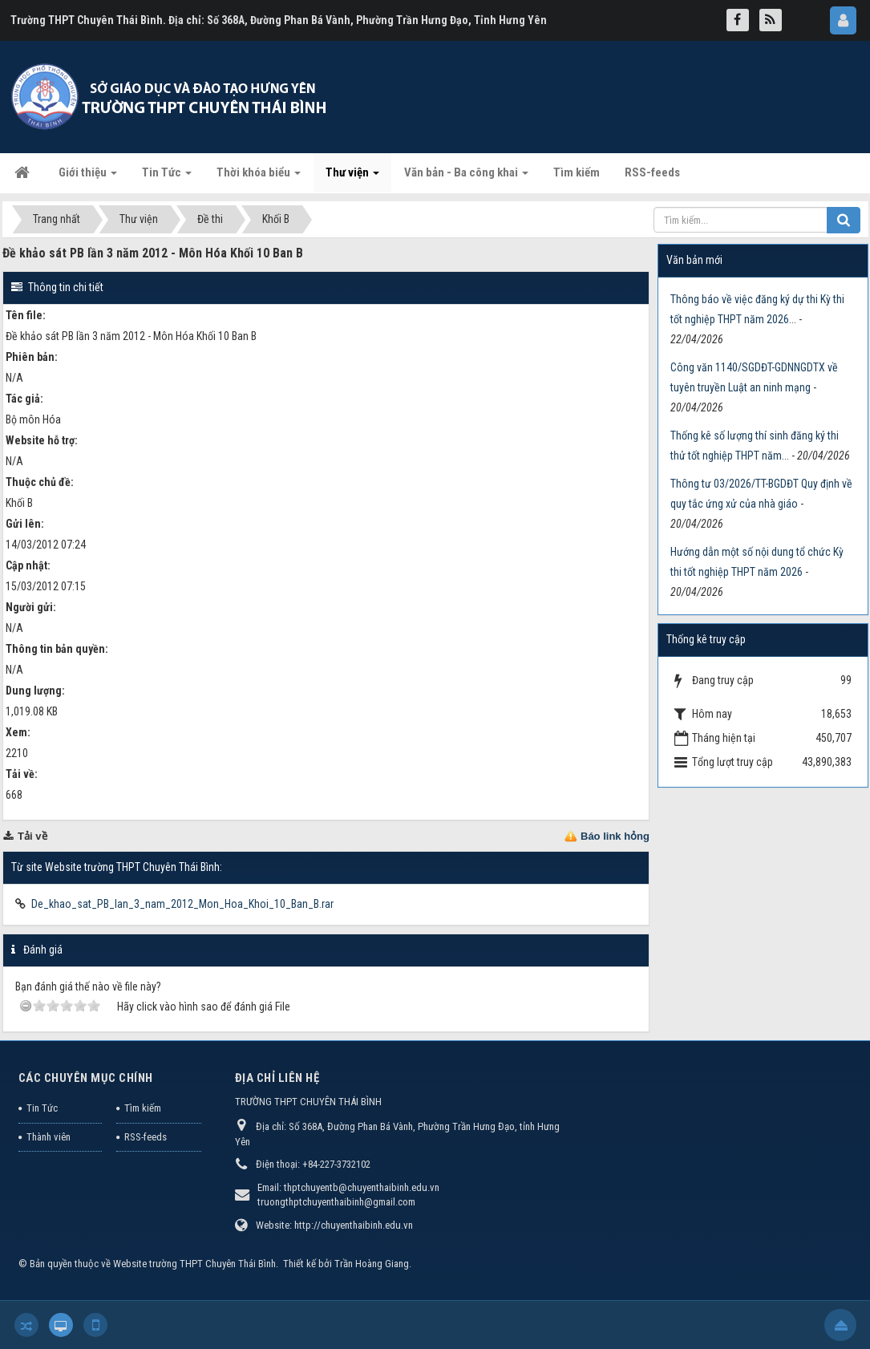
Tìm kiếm (142, 1108)
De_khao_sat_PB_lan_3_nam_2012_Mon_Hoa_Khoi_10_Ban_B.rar (182, 903)
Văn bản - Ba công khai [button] (466, 177)
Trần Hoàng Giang (371, 1264)
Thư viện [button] (352, 177)
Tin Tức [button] (167, 177)
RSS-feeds (145, 1137)
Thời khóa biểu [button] (258, 177)
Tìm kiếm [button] (576, 172)
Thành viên (48, 1137)
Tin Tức (42, 1108)
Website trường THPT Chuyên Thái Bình (194, 1264)
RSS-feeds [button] (652, 172)
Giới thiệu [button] (88, 177)
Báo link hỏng (615, 836)
